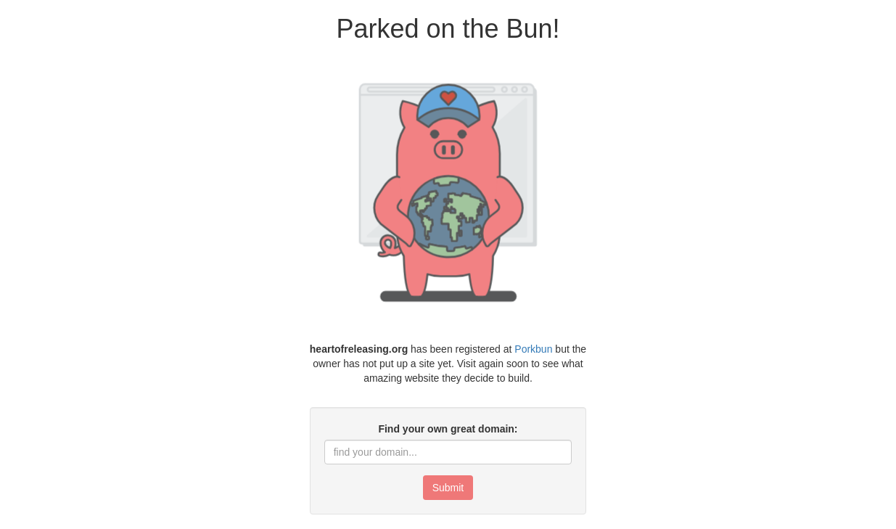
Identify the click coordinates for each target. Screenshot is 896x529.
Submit (448, 487)
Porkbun (533, 349)
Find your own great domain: (447, 429)
